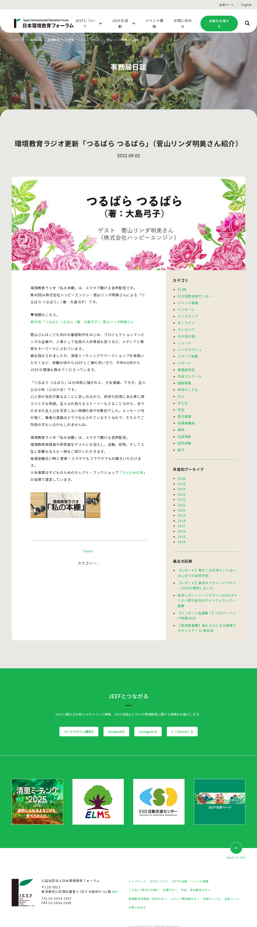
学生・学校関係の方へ (205, 878)
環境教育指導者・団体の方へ (150, 887)
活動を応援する (219, 23)
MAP (115, 880)
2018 (182, 512)
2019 (182, 507)
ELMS (182, 289)
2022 (182, 492)
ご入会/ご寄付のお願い (146, 878)
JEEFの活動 (187, 869)
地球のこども (188, 385)
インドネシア (188, 315)
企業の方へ (176, 878)
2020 (182, 502)
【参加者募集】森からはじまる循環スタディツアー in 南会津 (207, 617)
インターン (186, 308)
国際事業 (184, 379)
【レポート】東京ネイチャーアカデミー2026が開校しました (207, 576)
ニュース (184, 340)
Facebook (107, 720)
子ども (183, 399)
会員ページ (226, 5)
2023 (182, 487)
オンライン (186, 321)
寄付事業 (184, 411)
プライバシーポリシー (29, 917)
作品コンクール (190, 373)
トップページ (18, 40)
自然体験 (184, 437)
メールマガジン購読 (49, 720)
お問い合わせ (159, 896)
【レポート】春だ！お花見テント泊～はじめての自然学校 (207, 564)
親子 (181, 444)
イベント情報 (188, 302)
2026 (182, 472)
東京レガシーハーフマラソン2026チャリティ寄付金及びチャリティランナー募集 (207, 590)
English (246, 5)
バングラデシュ (190, 347)
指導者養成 (186, 418)
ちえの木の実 (133, 472)
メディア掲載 (188, 353)
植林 (181, 424)
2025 (182, 477)
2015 (182, 528)
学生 (181, 405)
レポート (184, 360)
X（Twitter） (211, 720)
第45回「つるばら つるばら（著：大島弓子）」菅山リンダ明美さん (85, 321)
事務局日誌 (39, 40)
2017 (182, 517)
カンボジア (186, 328)
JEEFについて (163, 869)
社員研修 (184, 431)
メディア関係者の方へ (193, 887)
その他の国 (186, 334)
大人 (181, 392)
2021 (182, 497)
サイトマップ (59, 917)
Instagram (158, 720)
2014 (182, 532)
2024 (182, 482)
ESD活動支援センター (195, 295)
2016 (182, 522)
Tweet (88, 557)
